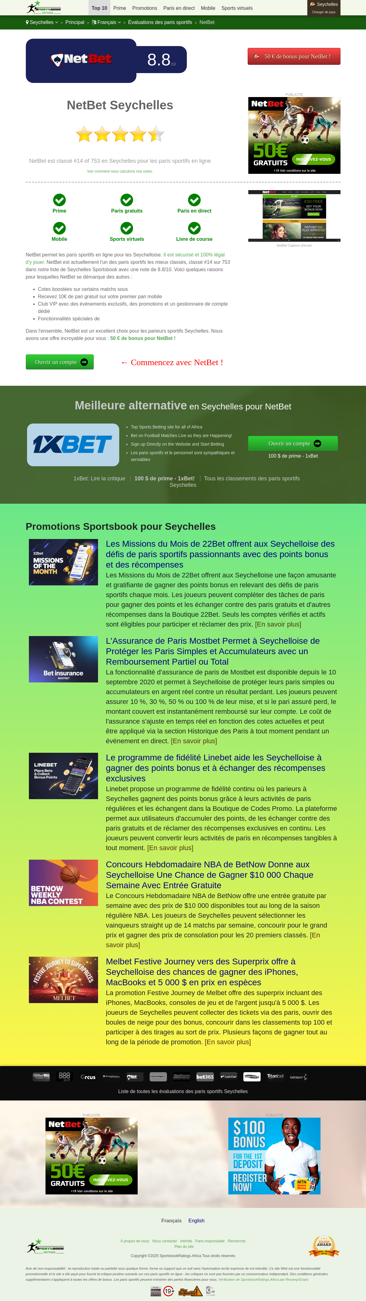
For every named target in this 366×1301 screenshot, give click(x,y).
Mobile (208, 8)
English (196, 1220)
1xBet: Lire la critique (99, 491)
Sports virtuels (237, 8)
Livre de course (194, 239)
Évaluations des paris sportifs (160, 22)
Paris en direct (179, 8)
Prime (119, 8)
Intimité (186, 1241)
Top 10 (99, 8)
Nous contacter (164, 1241)
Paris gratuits (127, 210)
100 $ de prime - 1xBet (306, 453)
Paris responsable (210, 1241)
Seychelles (42, 22)
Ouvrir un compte (56, 362)
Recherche (237, 1241)
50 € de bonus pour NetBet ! (298, 56)
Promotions (144, 8)
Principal (74, 22)
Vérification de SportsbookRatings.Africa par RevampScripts (263, 1279)
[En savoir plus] (278, 624)
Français (106, 22)
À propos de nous (134, 1241)
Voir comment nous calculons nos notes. (120, 171)
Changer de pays (324, 12)
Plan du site (184, 1246)
